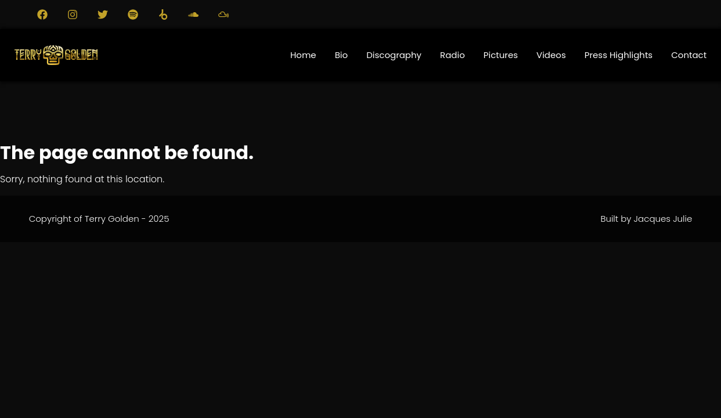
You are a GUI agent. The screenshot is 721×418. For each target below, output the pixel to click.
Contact (688, 55)
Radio (452, 55)
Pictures (501, 55)
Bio (341, 55)
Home (303, 55)
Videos (551, 55)
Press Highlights (618, 55)
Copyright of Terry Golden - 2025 (99, 218)
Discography (393, 55)
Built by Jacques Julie (646, 218)
